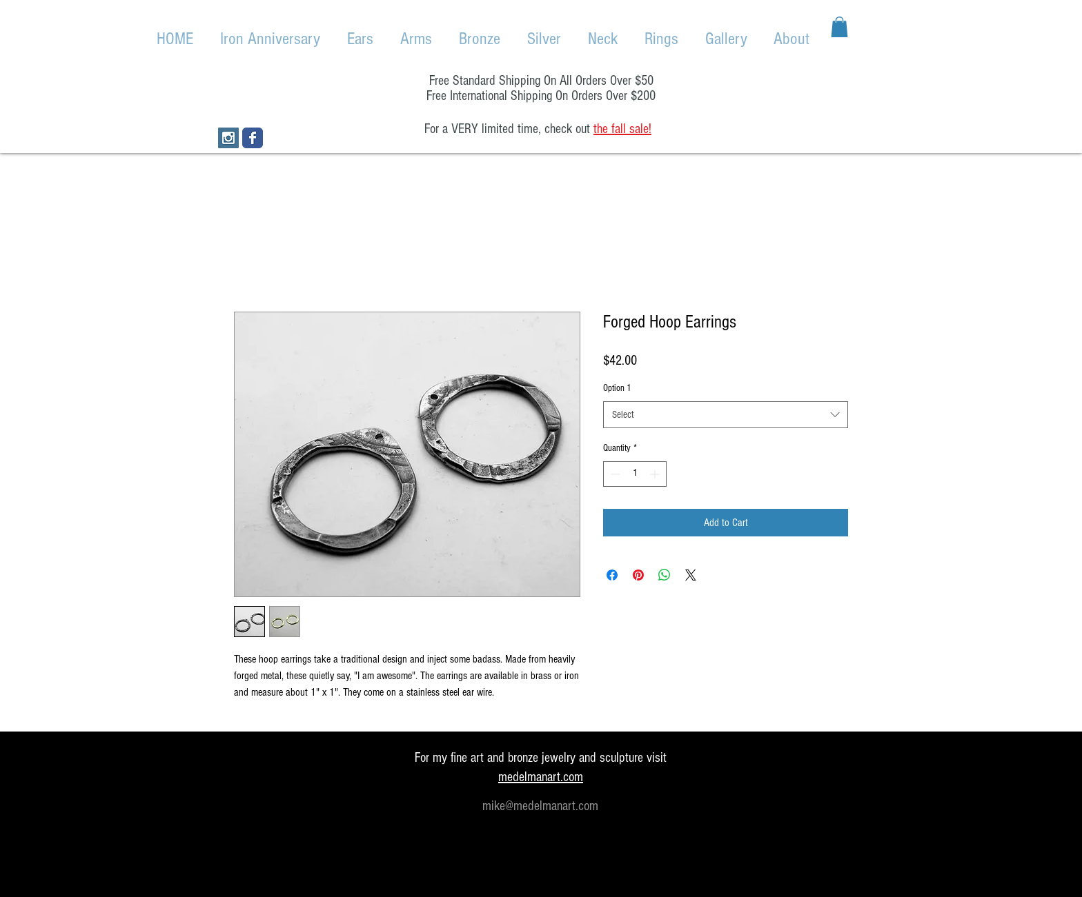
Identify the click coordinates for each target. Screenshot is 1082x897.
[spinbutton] (634, 474)
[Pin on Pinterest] (638, 575)
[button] (839, 27)
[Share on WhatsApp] (664, 575)
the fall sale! (622, 129)
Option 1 (617, 388)
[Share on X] (690, 575)
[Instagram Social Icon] (228, 138)
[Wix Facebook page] (252, 138)
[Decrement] (613, 474)
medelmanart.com (540, 777)
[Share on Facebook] (612, 575)
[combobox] (725, 414)
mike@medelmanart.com (540, 806)
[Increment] (656, 474)
